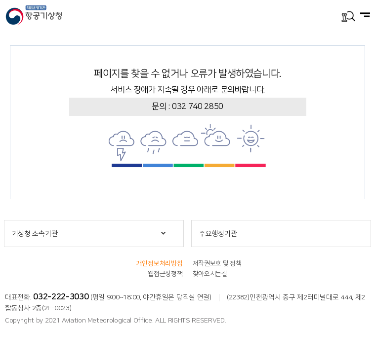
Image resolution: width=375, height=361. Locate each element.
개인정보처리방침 (159, 263)
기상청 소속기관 (35, 234)
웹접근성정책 (165, 273)
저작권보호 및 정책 (217, 263)
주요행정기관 (218, 234)
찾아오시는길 (210, 273)
